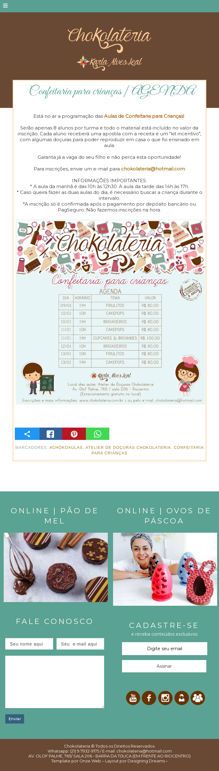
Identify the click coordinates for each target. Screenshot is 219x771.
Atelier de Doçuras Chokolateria (128, 447)
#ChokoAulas (66, 447)
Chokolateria (77, 746)
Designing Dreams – (147, 760)
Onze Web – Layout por (103, 760)
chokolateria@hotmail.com (153, 169)
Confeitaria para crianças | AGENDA (112, 91)
